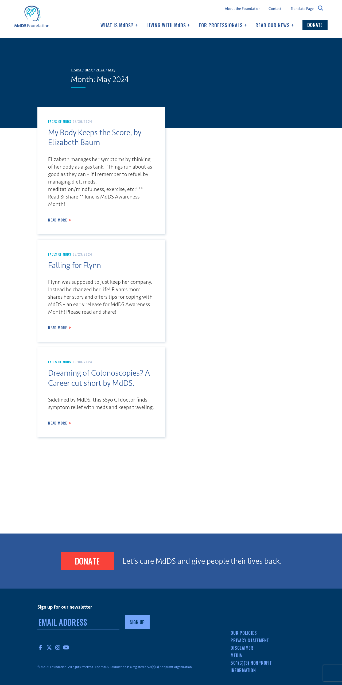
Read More (57, 219)
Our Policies (244, 633)
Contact (275, 9)
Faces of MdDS (59, 121)
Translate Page (302, 8)
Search (321, 8)
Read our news (274, 25)
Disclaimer (242, 648)
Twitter (49, 647)
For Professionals (223, 25)
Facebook (40, 647)
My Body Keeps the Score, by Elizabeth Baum (94, 138)
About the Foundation (243, 9)
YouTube (66, 647)
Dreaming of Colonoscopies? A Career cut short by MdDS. (99, 378)
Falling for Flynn (74, 265)
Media (236, 655)
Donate (315, 24)
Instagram (58, 647)
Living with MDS (168, 25)
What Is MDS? (119, 25)
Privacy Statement (250, 640)
